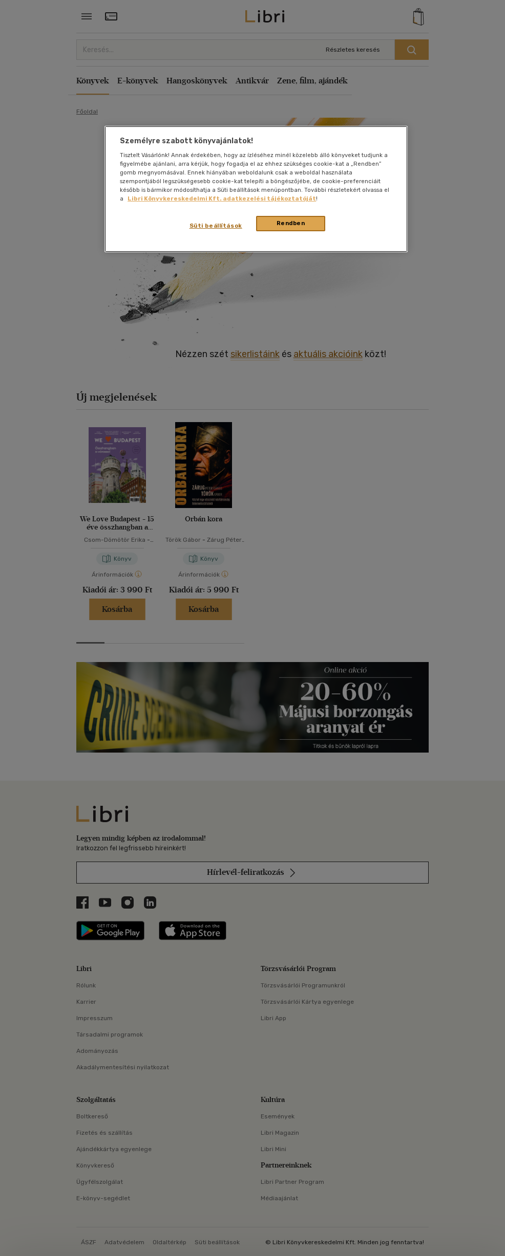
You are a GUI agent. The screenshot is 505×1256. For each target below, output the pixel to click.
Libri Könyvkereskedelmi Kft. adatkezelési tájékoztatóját (222, 198)
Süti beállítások (216, 225)
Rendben (291, 223)
